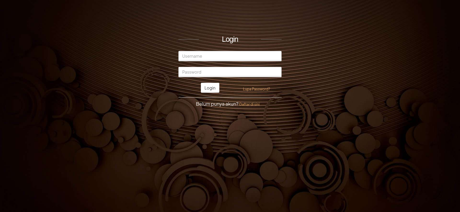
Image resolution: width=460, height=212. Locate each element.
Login (210, 87)
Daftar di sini (249, 104)
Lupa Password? (256, 89)
